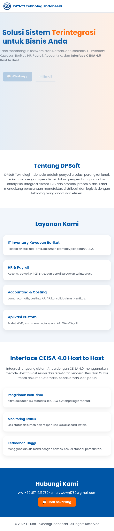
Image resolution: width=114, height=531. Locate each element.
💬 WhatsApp (17, 77)
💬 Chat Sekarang (57, 502)
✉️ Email (45, 77)
